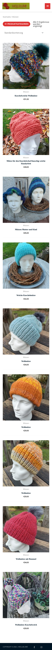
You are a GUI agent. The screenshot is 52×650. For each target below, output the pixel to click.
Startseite (7, 17)
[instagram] (41, 647)
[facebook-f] (36, 647)
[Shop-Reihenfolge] (23, 32)
